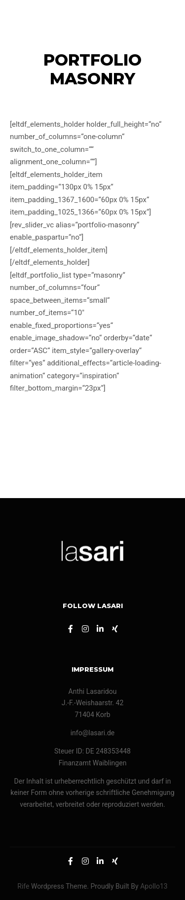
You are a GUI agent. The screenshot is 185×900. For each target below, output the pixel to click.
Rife (23, 886)
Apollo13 (154, 886)
